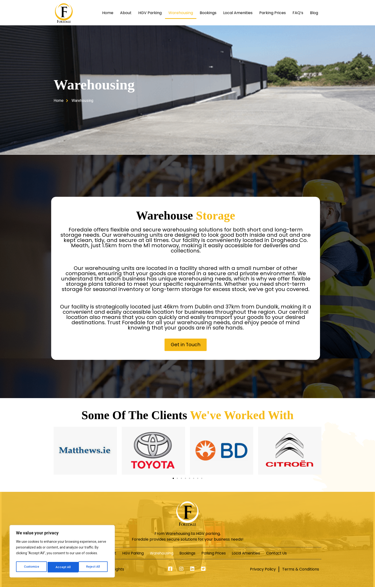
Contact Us (292, 552)
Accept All (93, 567)
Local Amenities (238, 13)
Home (107, 13)
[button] (186, 345)
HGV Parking (150, 13)
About (126, 13)
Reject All (63, 567)
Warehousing (180, 13)
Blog (314, 13)
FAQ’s (297, 13)
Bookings (208, 13)
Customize (31, 567)
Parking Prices (272, 13)
